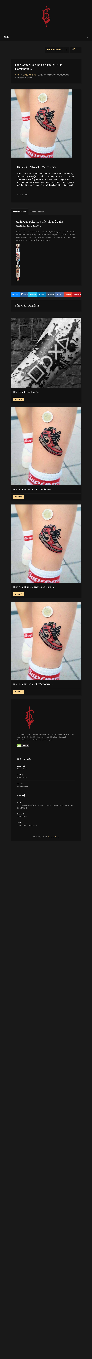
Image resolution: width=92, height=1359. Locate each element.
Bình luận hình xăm (37, 211)
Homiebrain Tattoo (53, 1349)
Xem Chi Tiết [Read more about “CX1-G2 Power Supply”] (19, 911)
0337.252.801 (22, 1329)
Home (17, 74)
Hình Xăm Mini (29, 74)
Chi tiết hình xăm (19, 211)
